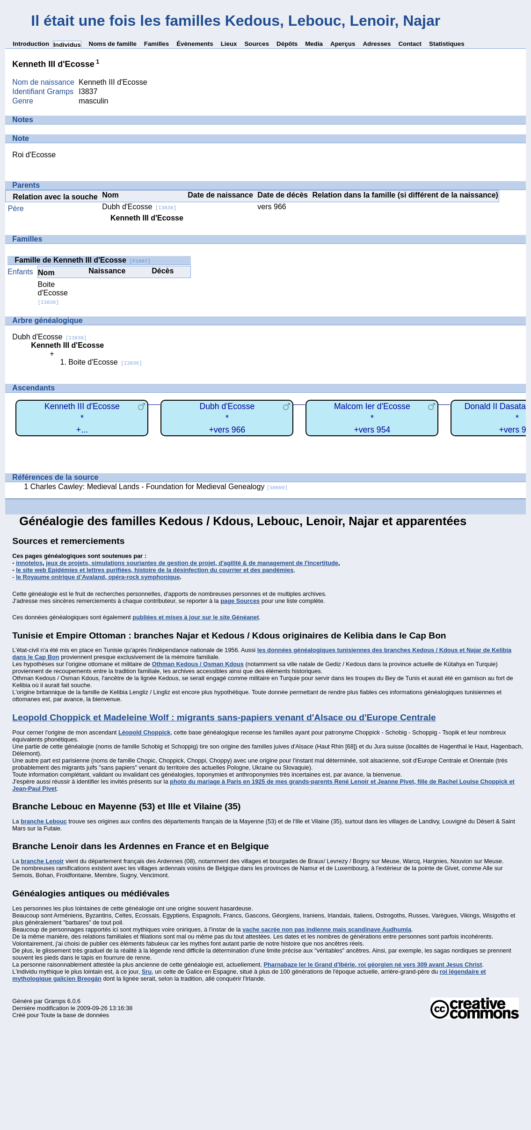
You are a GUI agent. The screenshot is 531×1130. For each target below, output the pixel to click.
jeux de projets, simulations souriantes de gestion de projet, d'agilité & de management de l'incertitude (192, 562)
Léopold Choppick (144, 732)
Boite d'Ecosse (53, 292)
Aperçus (342, 43)
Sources (256, 43)
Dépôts (287, 43)
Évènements (194, 43)
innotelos (29, 562)
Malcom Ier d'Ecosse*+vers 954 (372, 418)
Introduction (31, 43)
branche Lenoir (42, 861)
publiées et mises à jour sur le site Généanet (195, 617)
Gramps (55, 1001)
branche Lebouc (44, 821)
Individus (67, 44)
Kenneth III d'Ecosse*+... (82, 418)
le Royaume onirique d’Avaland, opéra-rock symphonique (98, 576)
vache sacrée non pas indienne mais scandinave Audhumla (326, 929)
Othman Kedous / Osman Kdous (198, 664)
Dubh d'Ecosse (139, 207)
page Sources (240, 600)
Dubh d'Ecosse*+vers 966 (227, 418)
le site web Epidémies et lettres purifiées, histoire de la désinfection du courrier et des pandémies (154, 569)
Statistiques (447, 43)
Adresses (377, 43)
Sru (147, 971)
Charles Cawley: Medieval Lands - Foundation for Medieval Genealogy (159, 487)
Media (314, 43)
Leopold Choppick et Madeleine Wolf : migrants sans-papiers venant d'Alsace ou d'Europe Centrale (224, 717)
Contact (410, 43)
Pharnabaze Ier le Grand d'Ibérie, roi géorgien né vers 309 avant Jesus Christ (372, 964)
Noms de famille (113, 43)
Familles (156, 43)
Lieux (229, 43)
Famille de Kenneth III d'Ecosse (83, 260)
